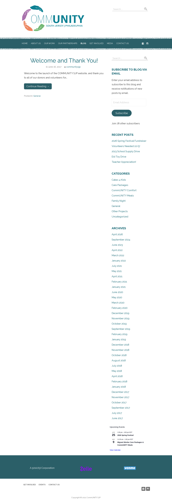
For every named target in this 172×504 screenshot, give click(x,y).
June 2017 (117, 418)
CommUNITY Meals (123, 195)
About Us (36, 43)
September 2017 (121, 407)
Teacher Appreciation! (124, 161)
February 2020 (119, 308)
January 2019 (119, 339)
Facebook (143, 43)
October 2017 (119, 402)
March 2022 (118, 255)
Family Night (119, 200)
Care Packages (120, 185)
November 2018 (120, 350)
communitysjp (73, 67)
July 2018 (117, 365)
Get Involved (96, 43)
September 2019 (121, 329)
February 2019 (119, 334)
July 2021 (117, 265)
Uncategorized (120, 216)
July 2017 (117, 413)
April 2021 (117, 276)
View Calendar (115, 450)
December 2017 (120, 392)
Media (110, 43)
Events (42, 485)
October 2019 (119, 323)
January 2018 (119, 386)
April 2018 (117, 376)
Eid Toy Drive (119, 156)
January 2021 (119, 286)
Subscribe (122, 113)
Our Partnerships (67, 43)
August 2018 (119, 360)
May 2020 (117, 297)
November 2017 (120, 397)
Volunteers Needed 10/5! (126, 146)
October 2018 (119, 355)
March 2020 (118, 302)
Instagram (147, 43)
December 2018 (120, 344)
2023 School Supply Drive (126, 151)
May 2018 (117, 371)
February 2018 (119, 381)
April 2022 (117, 250)
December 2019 (120, 313)
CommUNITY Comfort (124, 190)
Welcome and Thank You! (64, 60)
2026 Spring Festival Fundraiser (129, 140)
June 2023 (117, 244)
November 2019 (120, 318)
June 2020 (117, 292)
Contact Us (122, 43)
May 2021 (117, 271)
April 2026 (117, 234)
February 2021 (119, 281)
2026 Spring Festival (125, 435)
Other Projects (120, 211)
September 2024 (121, 239)
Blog (83, 43)
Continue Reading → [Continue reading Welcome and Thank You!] (37, 86)
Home (25, 43)
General (36, 96)
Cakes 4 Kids (119, 179)
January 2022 (119, 260)
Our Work (49, 43)
